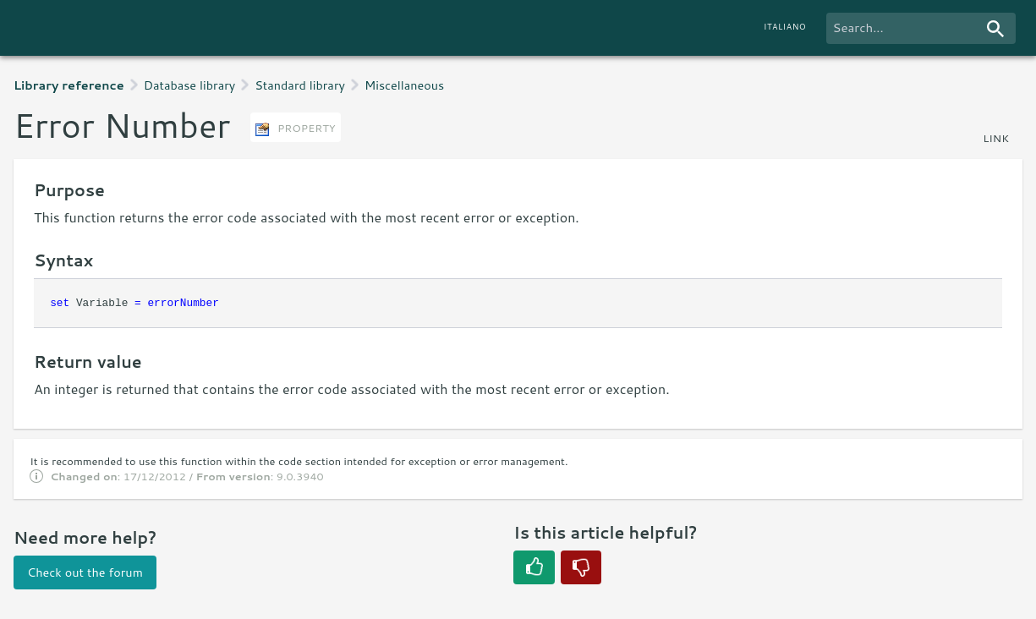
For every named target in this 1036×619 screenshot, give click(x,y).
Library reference (69, 85)
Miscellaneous (404, 85)
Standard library (300, 85)
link (996, 137)
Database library (190, 85)
